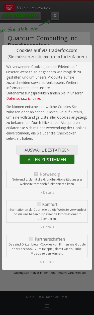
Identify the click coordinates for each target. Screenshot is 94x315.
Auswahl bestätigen (47, 150)
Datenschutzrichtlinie (23, 98)
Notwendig (50, 174)
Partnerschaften (50, 239)
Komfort (49, 204)
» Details (47, 192)
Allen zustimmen (47, 159)
